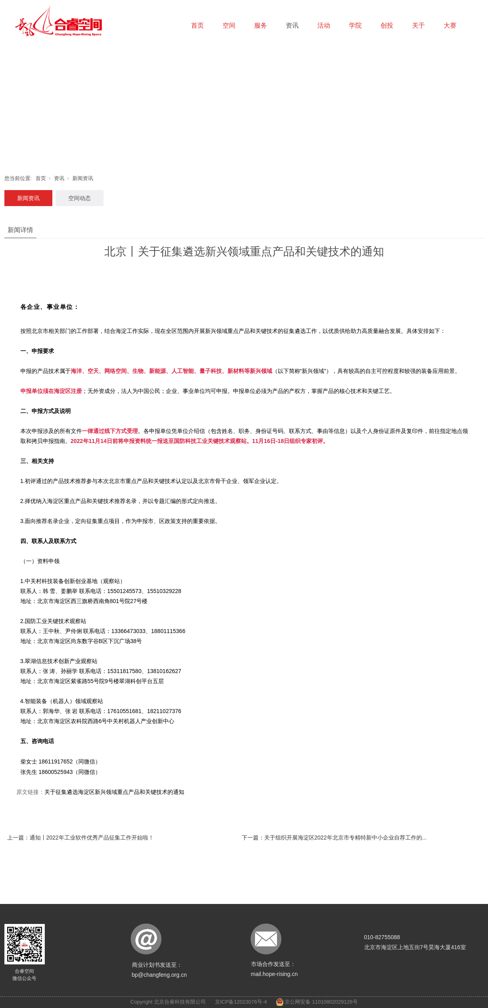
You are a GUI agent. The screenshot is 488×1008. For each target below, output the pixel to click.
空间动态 (79, 198)
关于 (418, 25)
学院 (355, 25)
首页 (197, 25)
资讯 (292, 25)
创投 (386, 25)
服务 (260, 25)
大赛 (450, 25)
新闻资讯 (82, 178)
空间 (229, 25)
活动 (323, 25)
